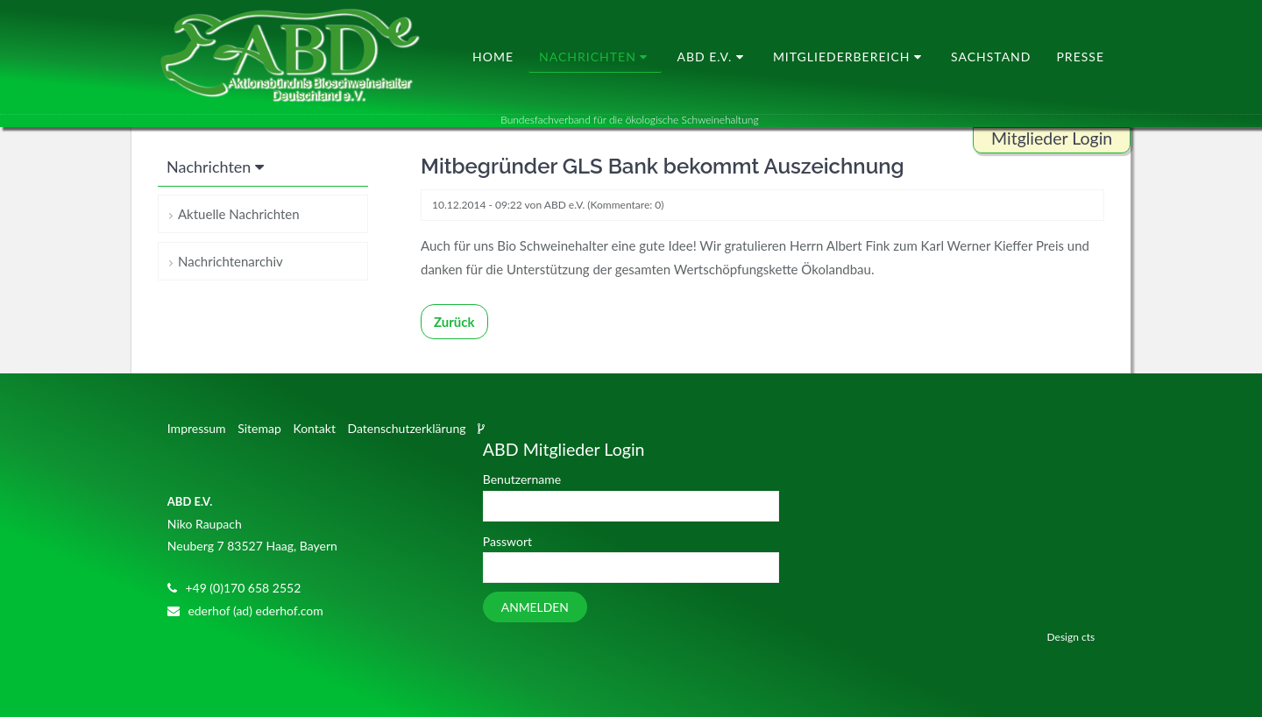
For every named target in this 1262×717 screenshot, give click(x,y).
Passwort (507, 541)
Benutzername (522, 479)
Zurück (454, 322)
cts (1088, 636)
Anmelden (535, 607)
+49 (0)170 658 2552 (243, 587)
